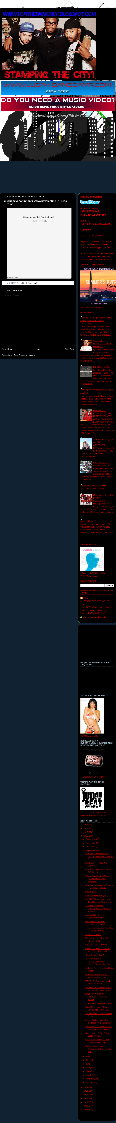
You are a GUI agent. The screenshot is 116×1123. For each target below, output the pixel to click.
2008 (86, 1110)
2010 (86, 1102)
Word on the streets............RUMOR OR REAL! (103, 344)
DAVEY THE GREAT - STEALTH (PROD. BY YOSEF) (96, 997)
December (91, 839)
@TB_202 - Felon (93, 935)
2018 (86, 825)
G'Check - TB (91, 892)
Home (38, 349)
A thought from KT (88, 521)
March (89, 1075)
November (91, 843)
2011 (86, 1098)
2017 (86, 828)
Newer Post (7, 349)
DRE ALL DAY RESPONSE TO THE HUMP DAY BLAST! (102, 413)
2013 (86, 1091)
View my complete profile (94, 617)
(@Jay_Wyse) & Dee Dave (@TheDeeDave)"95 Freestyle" (97, 879)
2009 (86, 1106)
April (88, 1071)
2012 (86, 1095)
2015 (86, 836)
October (89, 847)
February (90, 1079)
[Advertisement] (38, 324)
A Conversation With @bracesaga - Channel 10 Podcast (98, 908)
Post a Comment (12, 295)
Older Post (69, 349)
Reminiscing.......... (101, 462)
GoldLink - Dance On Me (96, 945)
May (88, 1068)
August (89, 1056)
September (91, 850)
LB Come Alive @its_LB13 (97, 895)
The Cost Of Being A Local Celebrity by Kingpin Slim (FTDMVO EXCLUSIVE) (96, 320)
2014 (86, 1087)
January (89, 1083)
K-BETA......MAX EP (102, 367)
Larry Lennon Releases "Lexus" (99, 1003)
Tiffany (86, 598)
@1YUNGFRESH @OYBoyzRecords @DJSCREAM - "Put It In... (98, 961)
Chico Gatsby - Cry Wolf (96, 955)
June (88, 1064)
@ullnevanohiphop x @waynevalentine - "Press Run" (98, 1049)
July (88, 1060)
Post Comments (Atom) (24, 355)
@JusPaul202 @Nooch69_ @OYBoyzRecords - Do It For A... (99, 856)
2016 (86, 832)
